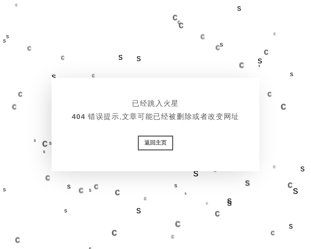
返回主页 (155, 143)
